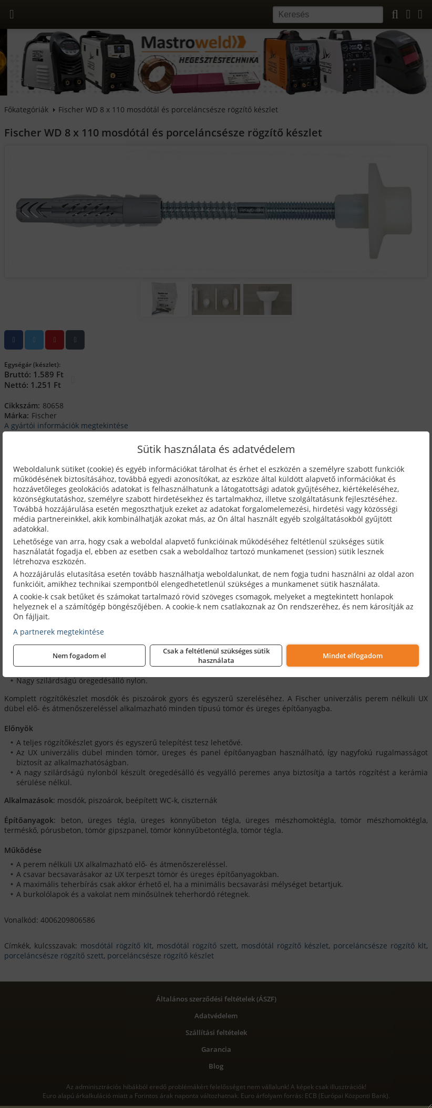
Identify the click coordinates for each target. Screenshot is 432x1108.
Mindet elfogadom (353, 655)
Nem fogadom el (79, 655)
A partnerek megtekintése (58, 632)
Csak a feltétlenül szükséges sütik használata (216, 655)
